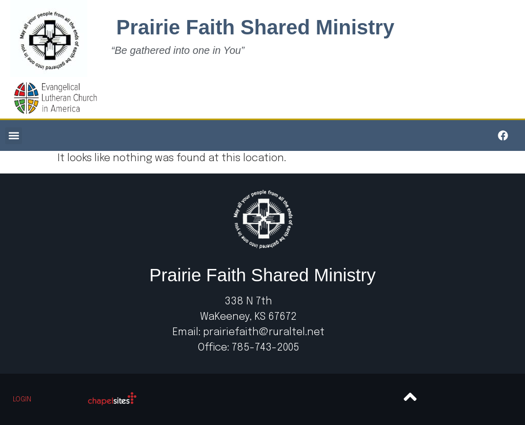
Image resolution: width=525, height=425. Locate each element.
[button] (13, 135)
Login (22, 399)
